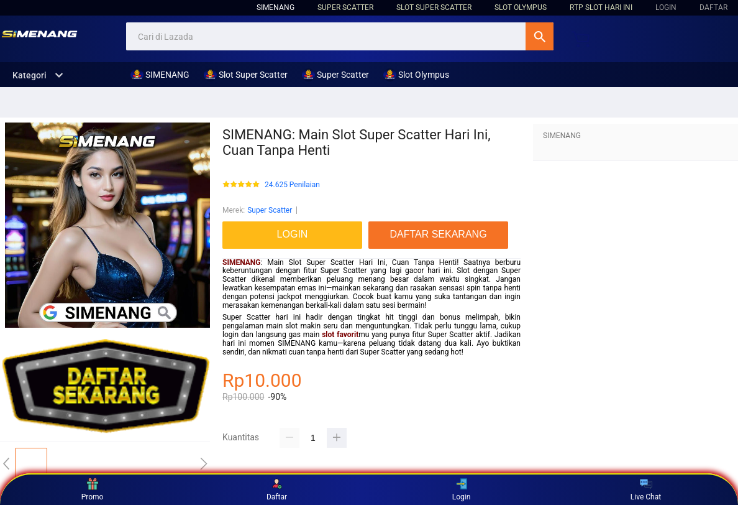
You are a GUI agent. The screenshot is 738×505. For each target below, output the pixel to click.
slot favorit (340, 334)
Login (461, 489)
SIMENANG (275, 7)
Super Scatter (345, 7)
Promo (92, 489)
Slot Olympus (520, 7)
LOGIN (665, 7)
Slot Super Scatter (434, 7)
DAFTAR (713, 7)
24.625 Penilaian (292, 185)
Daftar (276, 489)
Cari (540, 36)
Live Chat (646, 489)
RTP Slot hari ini (601, 7)
